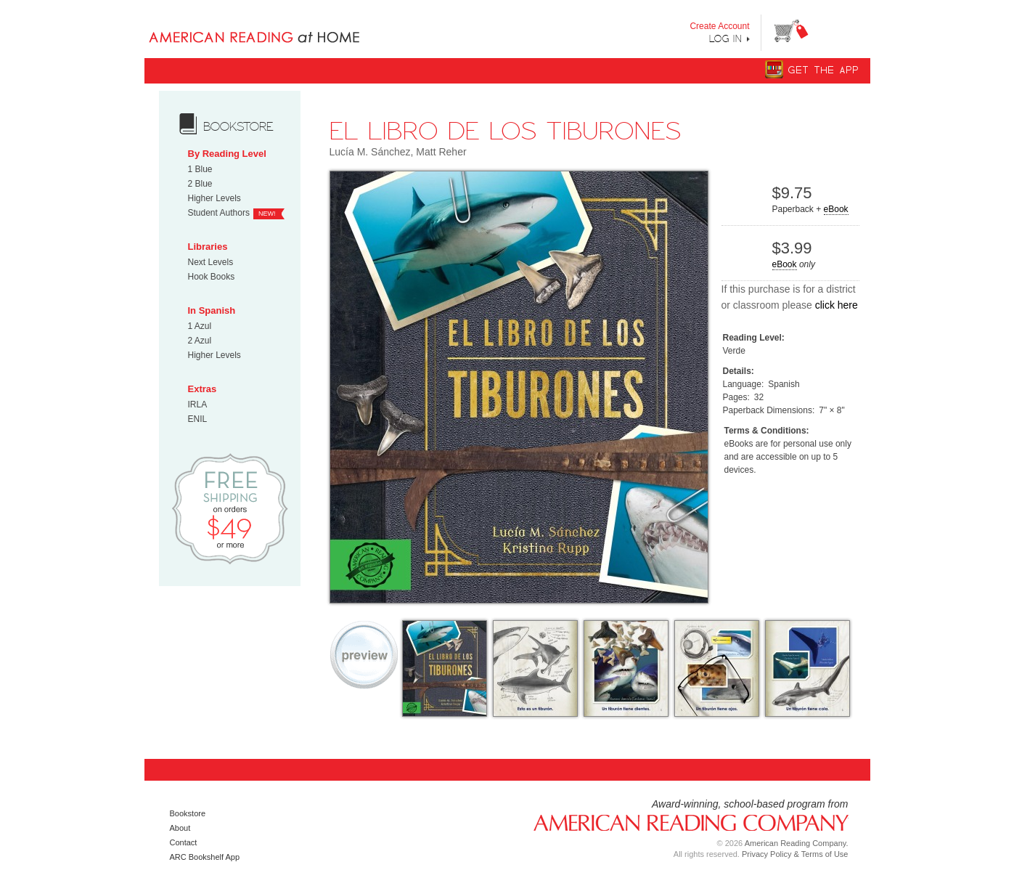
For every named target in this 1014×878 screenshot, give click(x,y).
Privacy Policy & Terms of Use (795, 854)
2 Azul (200, 341)
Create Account (719, 26)
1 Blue (200, 169)
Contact (183, 842)
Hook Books (211, 277)
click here (836, 305)
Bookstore (188, 813)
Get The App (823, 70)
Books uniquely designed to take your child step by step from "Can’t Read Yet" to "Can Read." (277, 25)
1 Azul (200, 326)
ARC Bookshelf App (205, 857)
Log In (726, 38)
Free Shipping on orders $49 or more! (230, 508)
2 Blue (200, 184)
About (180, 828)
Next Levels (211, 262)
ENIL (198, 419)
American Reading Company (685, 821)
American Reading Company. (797, 843)
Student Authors (219, 213)
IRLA (198, 404)
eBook (836, 209)
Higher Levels (214, 198)
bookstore (238, 126)
